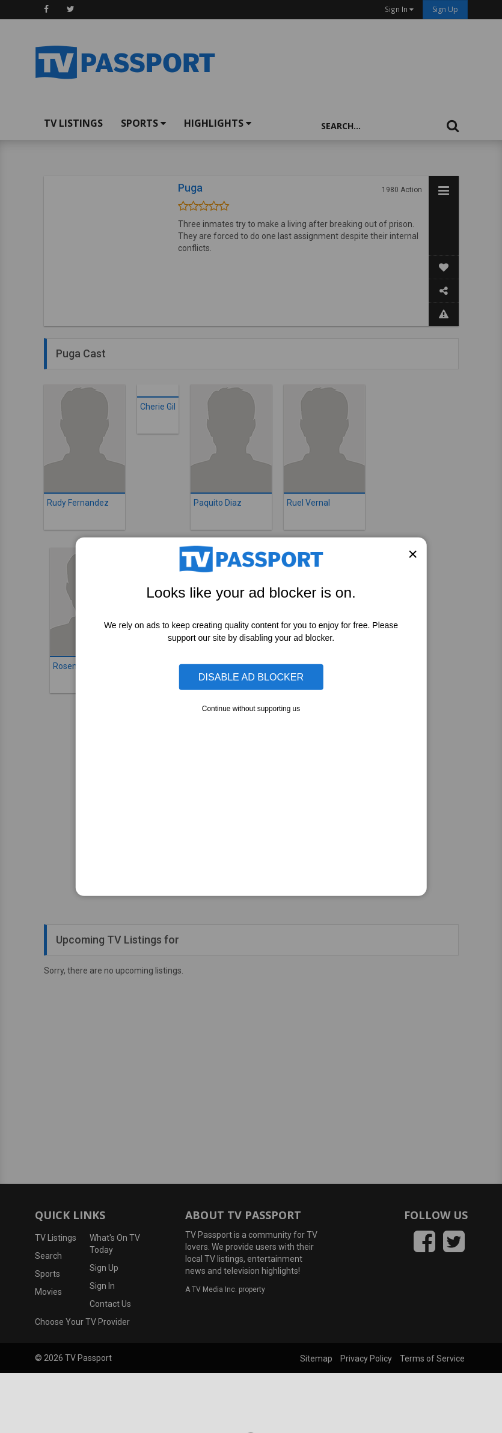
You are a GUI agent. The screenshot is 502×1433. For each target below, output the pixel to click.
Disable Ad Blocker (251, 676)
